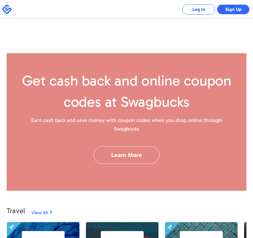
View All (40, 213)
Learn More (126, 155)
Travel (16, 210)
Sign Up (233, 9)
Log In (198, 9)
